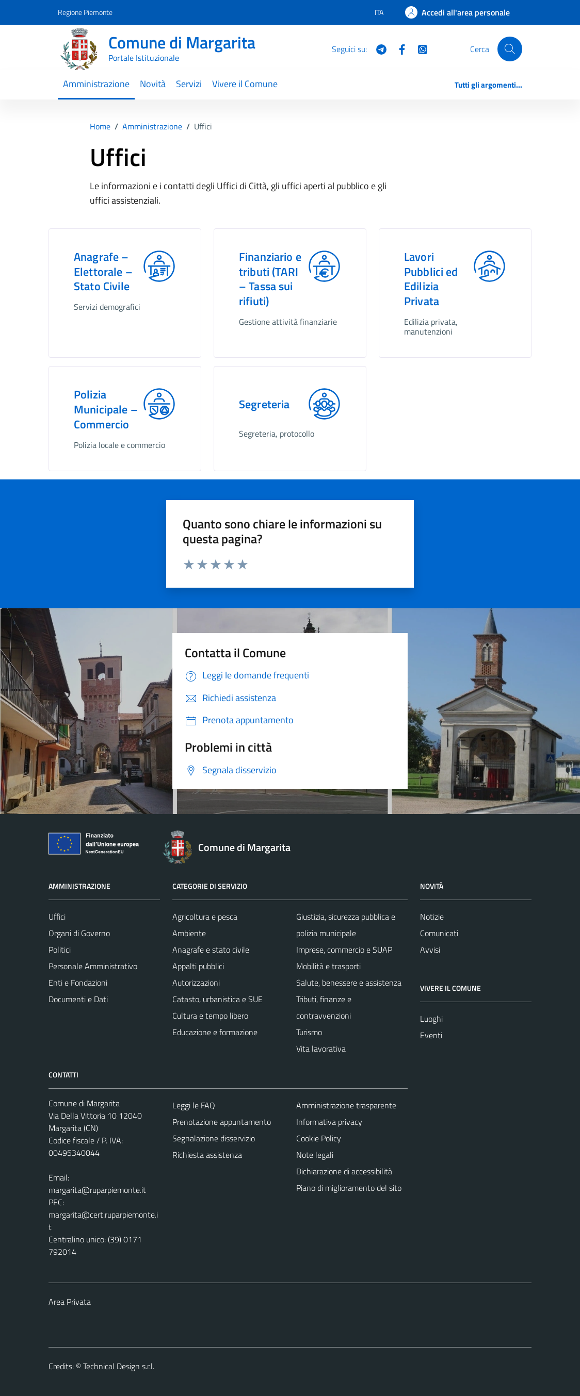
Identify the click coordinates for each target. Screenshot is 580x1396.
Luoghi (431, 1018)
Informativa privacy (329, 1122)
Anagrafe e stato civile (210, 949)
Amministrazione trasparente (346, 1105)
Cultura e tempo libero (210, 1015)
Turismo (309, 1032)
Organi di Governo (79, 933)
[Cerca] (509, 49)
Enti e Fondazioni (78, 982)
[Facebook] (398, 48)
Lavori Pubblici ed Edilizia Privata (431, 279)
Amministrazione (96, 84)
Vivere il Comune (245, 84)
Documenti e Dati (78, 999)
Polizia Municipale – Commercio (106, 409)
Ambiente (189, 933)
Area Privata (70, 1301)
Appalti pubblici (198, 966)
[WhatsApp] (418, 48)
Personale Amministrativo (93, 966)
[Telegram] (377, 48)
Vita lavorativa (321, 1048)
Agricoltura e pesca (204, 916)
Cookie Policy (318, 1138)
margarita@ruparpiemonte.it (97, 1190)
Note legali (314, 1155)
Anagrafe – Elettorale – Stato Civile (103, 272)
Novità (153, 84)
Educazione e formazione (214, 1032)
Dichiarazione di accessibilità (344, 1171)
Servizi (189, 84)
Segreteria (264, 404)
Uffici (57, 916)
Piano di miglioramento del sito (348, 1188)
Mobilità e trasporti (328, 966)
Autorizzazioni (196, 982)
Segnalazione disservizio (213, 1138)
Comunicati (439, 933)
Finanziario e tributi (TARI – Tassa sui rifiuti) (270, 279)
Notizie (432, 916)
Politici (60, 949)
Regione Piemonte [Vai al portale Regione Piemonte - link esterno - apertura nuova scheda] (85, 12)
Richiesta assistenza (207, 1155)
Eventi (431, 1035)
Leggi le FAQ (193, 1105)
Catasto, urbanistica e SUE (217, 999)
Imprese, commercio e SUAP (344, 949)
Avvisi (430, 949)
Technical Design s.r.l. (118, 1366)
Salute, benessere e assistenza (348, 982)
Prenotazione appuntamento (221, 1122)
